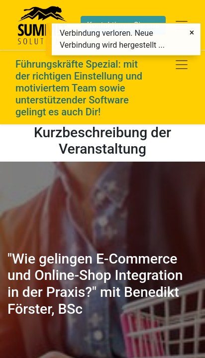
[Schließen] (192, 32)
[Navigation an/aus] (182, 65)
